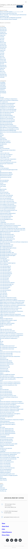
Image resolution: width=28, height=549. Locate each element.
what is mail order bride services (7, 461)
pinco (1, 350)
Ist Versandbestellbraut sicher (6, 219)
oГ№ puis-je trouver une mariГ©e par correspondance (11, 335)
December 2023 (3, 45)
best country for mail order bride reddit (8, 109)
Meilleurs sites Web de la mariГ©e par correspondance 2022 (12, 305)
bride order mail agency (5, 141)
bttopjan (2, 147)
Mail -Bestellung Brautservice (6, 246)
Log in (1, 486)
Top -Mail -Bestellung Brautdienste (7, 431)
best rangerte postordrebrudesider (7, 121)
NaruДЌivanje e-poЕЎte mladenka (7, 323)
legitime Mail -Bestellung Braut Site (7, 239)
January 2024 (3, 44)
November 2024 (3, 30)
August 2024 (2, 35)
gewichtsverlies (3, 189)
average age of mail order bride (7, 104)
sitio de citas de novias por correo (7, 412)
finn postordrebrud (4, 181)
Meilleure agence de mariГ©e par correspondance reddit (12, 302)
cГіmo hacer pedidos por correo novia (8, 162)
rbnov (1, 388)
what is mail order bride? (5, 463)
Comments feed (3, 489)
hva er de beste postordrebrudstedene (8, 205)
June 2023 (2, 53)
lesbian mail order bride (5, 243)
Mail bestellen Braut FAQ (5, 249)
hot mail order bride (4, 192)
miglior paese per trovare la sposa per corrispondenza (11, 311)
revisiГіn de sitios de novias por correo (8, 395)
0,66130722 (2, 89)
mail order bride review (5, 281)
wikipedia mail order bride (5, 470)
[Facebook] (7, 540)
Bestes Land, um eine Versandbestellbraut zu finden (11, 132)
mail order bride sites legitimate (6, 284)
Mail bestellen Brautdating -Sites (7, 252)
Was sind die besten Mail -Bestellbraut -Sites (9, 457)
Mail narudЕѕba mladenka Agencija (7, 263)
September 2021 (3, 66)
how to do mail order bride (5, 198)
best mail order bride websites (6, 115)
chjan (1, 151)
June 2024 (2, 38)
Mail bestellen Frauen (4, 257)
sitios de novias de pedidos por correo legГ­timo (10, 413)
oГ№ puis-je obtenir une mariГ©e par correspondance (11, 333)
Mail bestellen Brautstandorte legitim (7, 255)
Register (1, 485)
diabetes (2, 166)
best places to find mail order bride (7, 120)
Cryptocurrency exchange (5, 160)
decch (1, 165)
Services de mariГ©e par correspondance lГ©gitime (11, 401)
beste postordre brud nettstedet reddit (8, 130)
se (0, 400)
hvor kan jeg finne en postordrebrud (7, 208)
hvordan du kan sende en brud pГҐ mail (8, 210)
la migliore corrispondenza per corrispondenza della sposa (12, 229)
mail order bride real (4, 279)
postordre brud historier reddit (6, 362)
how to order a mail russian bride (7, 201)
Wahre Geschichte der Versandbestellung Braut (10, 452)
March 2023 (2, 57)
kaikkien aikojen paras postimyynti (7, 223)
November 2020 (3, 74)
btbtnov (1, 145)
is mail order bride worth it (5, 217)
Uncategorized (3, 449)
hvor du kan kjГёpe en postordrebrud (7, 207)
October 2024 (3, 32)
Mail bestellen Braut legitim (5, 251)
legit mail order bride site (5, 232)
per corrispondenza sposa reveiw (7, 348)
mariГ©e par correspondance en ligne (8, 297)
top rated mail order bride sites (6, 440)
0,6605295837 (3, 88)
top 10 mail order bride (4, 434)
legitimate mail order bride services (7, 236)
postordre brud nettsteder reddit (6, 364)
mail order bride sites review (6, 285)
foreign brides (3, 184)
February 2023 (3, 59)
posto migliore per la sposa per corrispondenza (10, 356)
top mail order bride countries (6, 439)
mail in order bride (4, 261)
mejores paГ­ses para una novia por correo (9, 309)
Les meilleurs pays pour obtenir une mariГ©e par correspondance (14, 242)
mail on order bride (4, 264)
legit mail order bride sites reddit (7, 234)
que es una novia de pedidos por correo (8, 385)
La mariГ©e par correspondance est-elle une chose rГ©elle (12, 228)
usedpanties (2, 451)
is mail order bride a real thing (6, 216)
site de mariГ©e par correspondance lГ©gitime (10, 406)
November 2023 (3, 47)
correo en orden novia (4, 153)
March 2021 (2, 71)
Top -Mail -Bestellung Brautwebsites (7, 433)
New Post (2, 326)
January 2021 (3, 72)
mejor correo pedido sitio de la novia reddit (9, 306)
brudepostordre (3, 144)
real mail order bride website (6, 392)
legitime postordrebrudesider (6, 240)
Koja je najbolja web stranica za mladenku (9, 226)
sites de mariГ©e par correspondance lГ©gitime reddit (11, 409)
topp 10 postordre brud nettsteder (7, 445)
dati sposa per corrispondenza (6, 163)
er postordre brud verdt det (5, 177)
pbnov (1, 342)
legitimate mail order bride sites (6, 237)
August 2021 (2, 68)
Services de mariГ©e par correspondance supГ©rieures (12, 403)
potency (1, 373)
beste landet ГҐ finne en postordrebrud (8, 126)
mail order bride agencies (5, 266)
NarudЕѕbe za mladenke (5, 321)
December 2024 (3, 29)
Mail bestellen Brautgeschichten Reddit (8, 254)
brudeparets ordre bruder (5, 142)
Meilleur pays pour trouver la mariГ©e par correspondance (12, 300)
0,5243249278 (3, 86)
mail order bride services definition (7, 282)
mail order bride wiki (4, 288)
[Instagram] (16, 540)
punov (1, 380)
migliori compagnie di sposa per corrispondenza (10, 314)
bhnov (1, 133)
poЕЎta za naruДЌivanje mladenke (7, 374)
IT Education (2, 220)
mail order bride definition (5, 275)
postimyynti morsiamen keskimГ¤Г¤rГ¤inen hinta (10, 351)
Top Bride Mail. (3, 436)
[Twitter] (11, 540)
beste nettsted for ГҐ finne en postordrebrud (9, 127)
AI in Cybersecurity (4, 101)
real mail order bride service (6, 391)
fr (0, 187)
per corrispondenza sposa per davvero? (8, 347)
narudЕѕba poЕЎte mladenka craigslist (8, 320)
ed (0, 171)
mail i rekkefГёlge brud (4, 260)
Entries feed (2, 488)
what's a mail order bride (5, 464)
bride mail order (3, 139)
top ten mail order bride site (6, 442)
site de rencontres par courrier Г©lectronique (9, 407)
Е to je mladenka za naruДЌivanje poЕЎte (8, 475)
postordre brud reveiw (4, 365)
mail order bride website (5, 287)
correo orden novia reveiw (5, 156)
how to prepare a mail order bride (7, 204)
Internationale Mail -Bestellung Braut (7, 213)
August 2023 (2, 50)
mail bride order (3, 258)
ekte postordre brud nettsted (6, 172)
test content (2, 427)
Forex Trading (3, 186)
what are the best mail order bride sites (8, 458)
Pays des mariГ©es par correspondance (8, 338)
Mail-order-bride (3, 296)
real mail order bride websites (6, 394)
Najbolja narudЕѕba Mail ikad (6, 318)
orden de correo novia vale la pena (7, 330)
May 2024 (2, 39)
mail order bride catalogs (5, 269)
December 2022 (3, 62)
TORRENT (2, 446)
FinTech (1, 183)
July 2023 (2, 51)
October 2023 (3, 48)
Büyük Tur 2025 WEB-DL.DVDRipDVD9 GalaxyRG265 (10, 17)
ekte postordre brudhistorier (6, 175)
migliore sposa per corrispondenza (7, 312)
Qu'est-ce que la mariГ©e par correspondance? (10, 383)
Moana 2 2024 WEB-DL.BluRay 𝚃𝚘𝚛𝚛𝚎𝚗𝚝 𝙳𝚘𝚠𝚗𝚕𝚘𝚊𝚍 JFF (11, 11)
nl (0, 327)
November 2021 (3, 65)
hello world (2, 190)
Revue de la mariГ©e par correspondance (9, 397)
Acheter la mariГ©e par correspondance (8, 98)
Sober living (2, 418)
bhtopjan (2, 135)
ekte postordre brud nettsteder (6, 174)
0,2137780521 (2, 85)
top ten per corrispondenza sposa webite (8, 443)
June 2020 (2, 77)
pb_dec (1, 341)
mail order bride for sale (5, 276)
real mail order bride (4, 389)
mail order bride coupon (5, 270)
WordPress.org (3, 491)
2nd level (2, 97)
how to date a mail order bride (6, 195)
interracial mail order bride (5, 214)
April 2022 (2, 63)
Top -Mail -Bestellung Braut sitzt (7, 430)
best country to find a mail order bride (8, 110)
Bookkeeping (2, 138)
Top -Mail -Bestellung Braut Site (6, 428)
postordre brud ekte (4, 359)
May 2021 (2, 69)
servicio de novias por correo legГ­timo (8, 404)
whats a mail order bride (5, 466)
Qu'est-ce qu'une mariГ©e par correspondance (10, 382)
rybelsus (2, 398)
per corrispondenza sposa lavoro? (7, 345)
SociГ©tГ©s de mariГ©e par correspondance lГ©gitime (12, 419)
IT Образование (3, 222)
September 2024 (3, 33)
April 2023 (2, 56)
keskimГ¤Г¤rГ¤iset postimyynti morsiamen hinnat (10, 225)
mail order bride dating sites (6, 273)
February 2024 (3, 42)
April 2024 (2, 41)
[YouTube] (20, 540)
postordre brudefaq (4, 370)
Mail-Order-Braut (3, 294)
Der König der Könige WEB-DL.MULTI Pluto (8, 13)
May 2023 (2, 54)
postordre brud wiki (4, 368)
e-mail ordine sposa (4, 168)
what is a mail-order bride (5, 460)
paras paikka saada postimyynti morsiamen (9, 336)
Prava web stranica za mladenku (7, 376)
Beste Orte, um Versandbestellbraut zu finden (9, 129)
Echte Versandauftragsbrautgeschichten (9, 169)
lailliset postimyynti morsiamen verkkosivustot (10, 231)
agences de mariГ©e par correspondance (9, 100)
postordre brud (3, 358)
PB (0, 339)
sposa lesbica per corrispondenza (7, 422)
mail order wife (3, 291)
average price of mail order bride (7, 107)
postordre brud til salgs (5, 367)
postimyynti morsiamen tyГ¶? (6, 355)
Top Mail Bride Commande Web (7, 437)
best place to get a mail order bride (7, 117)
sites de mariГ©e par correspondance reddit (9, 410)
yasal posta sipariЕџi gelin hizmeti (7, 473)
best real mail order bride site (6, 123)
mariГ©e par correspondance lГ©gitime (8, 299)
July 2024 (2, 36)
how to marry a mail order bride (6, 199)
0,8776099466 (3, 92)
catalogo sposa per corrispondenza (7, 150)
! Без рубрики (2, 82)
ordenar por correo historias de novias (8, 332)
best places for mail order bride (6, 118)
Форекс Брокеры (3, 478)
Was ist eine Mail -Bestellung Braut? (7, 455)
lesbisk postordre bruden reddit (6, 245)
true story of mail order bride (6, 448)
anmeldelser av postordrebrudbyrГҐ (7, 103)
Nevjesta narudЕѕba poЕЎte (6, 324)
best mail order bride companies (7, 112)
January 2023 (3, 60)
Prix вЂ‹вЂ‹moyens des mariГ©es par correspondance (11, 377)
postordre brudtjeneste (5, 371)
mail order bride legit (4, 278)
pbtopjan (2, 344)
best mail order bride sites (5, 114)
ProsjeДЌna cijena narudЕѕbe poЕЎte (8, 379)
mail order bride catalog (5, 267)
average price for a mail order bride (7, 106)
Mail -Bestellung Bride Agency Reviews (8, 248)
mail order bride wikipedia (5, 290)
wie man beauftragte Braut (5, 469)
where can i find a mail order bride (7, 467)
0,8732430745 (3, 91)
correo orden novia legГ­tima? (6, 154)
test (1, 425)
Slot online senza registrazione (6, 416)
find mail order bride (4, 180)
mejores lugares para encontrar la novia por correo (11, 308)
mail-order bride (3, 293)
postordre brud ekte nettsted (6, 361)
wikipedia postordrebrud (5, 472)
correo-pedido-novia (4, 157)
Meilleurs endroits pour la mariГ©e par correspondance (11, 303)
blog (1, 136)
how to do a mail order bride (6, 196)
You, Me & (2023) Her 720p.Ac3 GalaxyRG (8, 19)
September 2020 (3, 75)
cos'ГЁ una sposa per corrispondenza (8, 159)
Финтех (1, 477)
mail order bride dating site (6, 272)
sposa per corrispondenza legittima (7, 424)
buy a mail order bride (4, 148)
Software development (5, 421)
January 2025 (3, 27)
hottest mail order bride (5, 193)
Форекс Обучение (3, 480)
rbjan (1, 386)
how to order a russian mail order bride (8, 202)
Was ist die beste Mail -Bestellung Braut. (8, 454)
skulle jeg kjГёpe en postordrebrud (7, 415)
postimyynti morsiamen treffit (6, 353)
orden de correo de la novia (6, 329)
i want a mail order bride (5, 211)
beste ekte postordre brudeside (6, 124)
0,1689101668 (2, 83)
